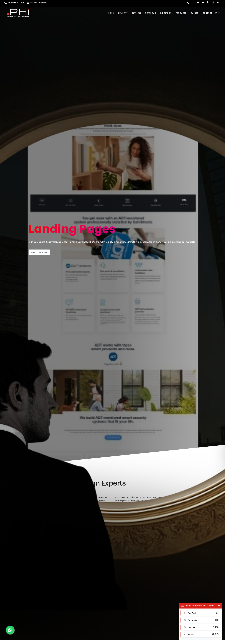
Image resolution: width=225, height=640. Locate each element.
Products (181, 13)
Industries (166, 13)
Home (111, 13)
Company (123, 13)
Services (136, 13)
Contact (207, 13)
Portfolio (150, 13)
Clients (194, 13)
